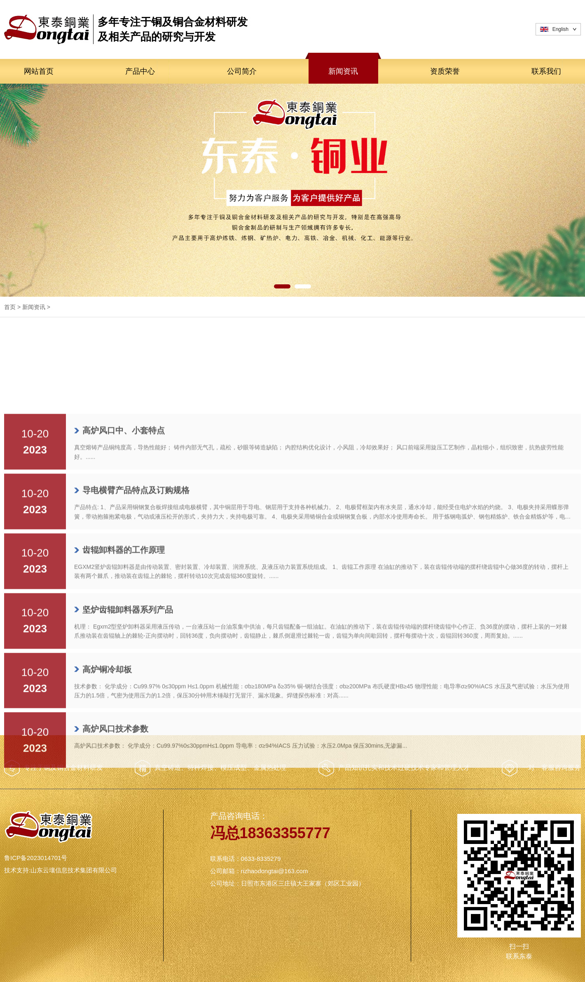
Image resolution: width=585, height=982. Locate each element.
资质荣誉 (445, 71)
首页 (10, 307)
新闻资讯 (343, 71)
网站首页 (39, 71)
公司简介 (242, 71)
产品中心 (140, 71)
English (560, 29)
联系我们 (546, 71)
